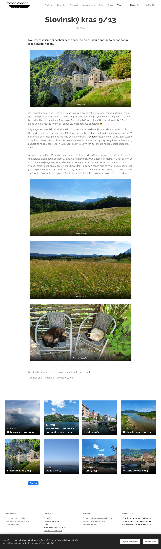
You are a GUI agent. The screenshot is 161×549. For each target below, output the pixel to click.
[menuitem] (46, 5)
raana (148, 521)
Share (33, 483)
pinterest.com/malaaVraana (138, 524)
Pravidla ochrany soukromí (55, 527)
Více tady (92, 136)
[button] (135, 5)
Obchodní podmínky (53, 530)
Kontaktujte (88, 524)
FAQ (46, 524)
